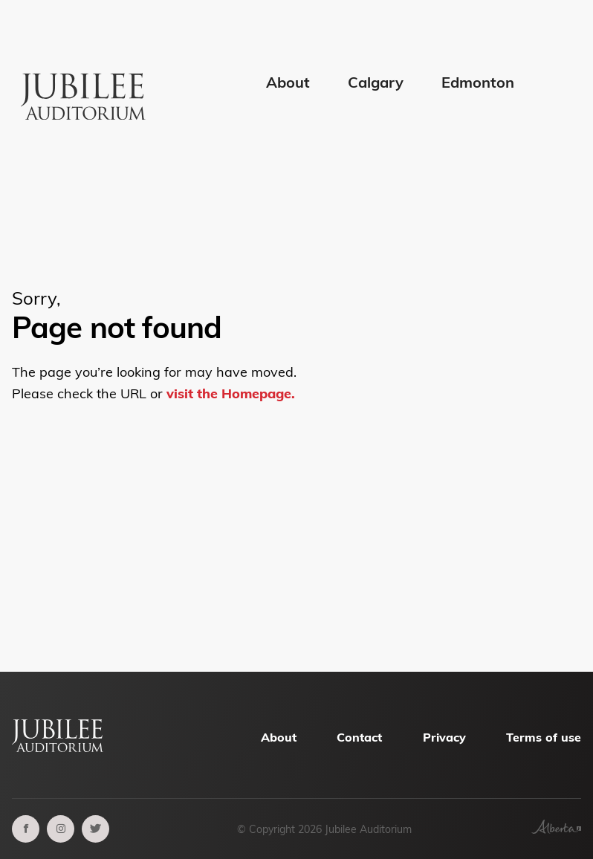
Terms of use (543, 737)
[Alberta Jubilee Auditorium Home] (86, 69)
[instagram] (60, 829)
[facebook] (25, 829)
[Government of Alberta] (556, 829)
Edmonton (477, 82)
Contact (359, 737)
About (288, 82)
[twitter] (95, 829)
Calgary (376, 82)
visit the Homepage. (230, 393)
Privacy (444, 737)
